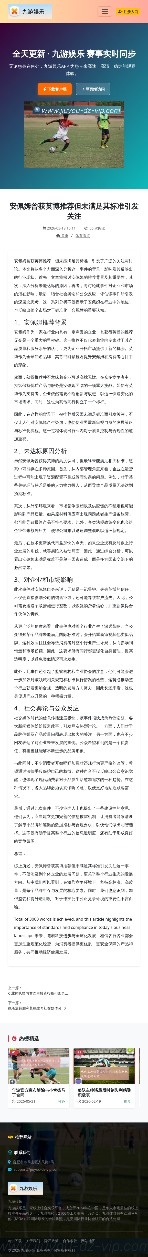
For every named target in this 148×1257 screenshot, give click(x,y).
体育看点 (83, 235)
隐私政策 (51, 1240)
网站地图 (88, 1240)
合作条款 (70, 1240)
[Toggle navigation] (105, 11)
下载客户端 (55, 89)
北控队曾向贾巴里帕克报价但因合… (38, 993)
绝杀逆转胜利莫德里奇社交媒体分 (37, 1008)
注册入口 (128, 11)
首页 (62, 235)
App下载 (15, 1240)
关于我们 (33, 1240)
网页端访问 (93, 89)
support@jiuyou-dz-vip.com (37, 1169)
